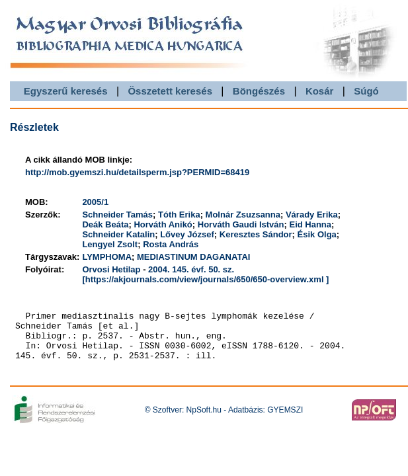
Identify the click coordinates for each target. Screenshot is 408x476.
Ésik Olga (317, 234)
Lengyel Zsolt (110, 244)
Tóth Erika (179, 214)
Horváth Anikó (163, 224)
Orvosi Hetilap (111, 269)
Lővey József (187, 234)
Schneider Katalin (118, 234)
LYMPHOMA (107, 257)
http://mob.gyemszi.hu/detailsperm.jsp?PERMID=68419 (137, 172)
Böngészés (259, 91)
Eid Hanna (310, 224)
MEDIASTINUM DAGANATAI (193, 257)
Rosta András (170, 244)
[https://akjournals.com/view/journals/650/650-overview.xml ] (205, 279)
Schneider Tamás (117, 214)
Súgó (366, 91)
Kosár (320, 91)
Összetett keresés (170, 91)
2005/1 (95, 202)
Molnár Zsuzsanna (243, 214)
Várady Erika (312, 214)
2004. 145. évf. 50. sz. (191, 269)
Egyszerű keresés (66, 91)
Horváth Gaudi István (241, 224)
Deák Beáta (105, 224)
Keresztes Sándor (256, 234)
